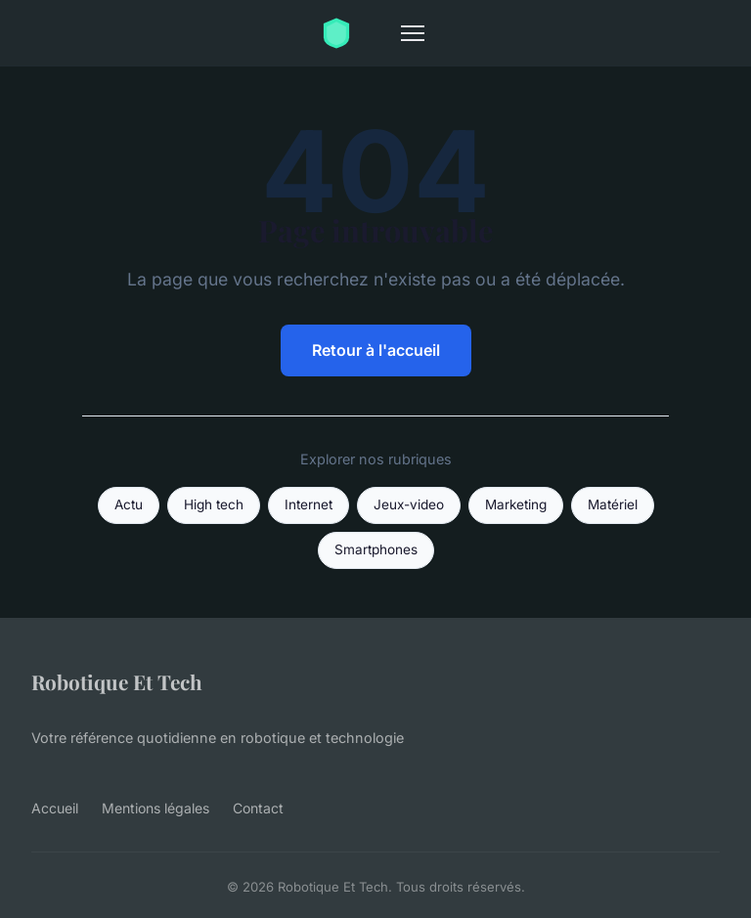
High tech (213, 504)
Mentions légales (155, 808)
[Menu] (412, 33)
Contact (258, 808)
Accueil (54, 808)
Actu (128, 504)
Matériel (613, 504)
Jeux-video (409, 504)
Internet (308, 504)
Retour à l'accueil (376, 350)
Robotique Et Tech (116, 681)
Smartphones (376, 549)
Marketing (516, 504)
